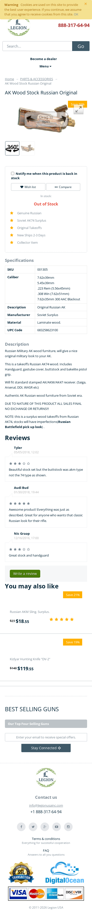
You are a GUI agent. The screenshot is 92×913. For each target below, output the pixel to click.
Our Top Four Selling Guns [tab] (28, 724)
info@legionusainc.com (46, 805)
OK (76, 14)
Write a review (25, 573)
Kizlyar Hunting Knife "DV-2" (30, 659)
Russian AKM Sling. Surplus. (30, 611)
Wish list (28, 187)
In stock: (46, 196)
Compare (63, 187)
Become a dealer (43, 59)
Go (81, 46)
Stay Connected (46, 748)
